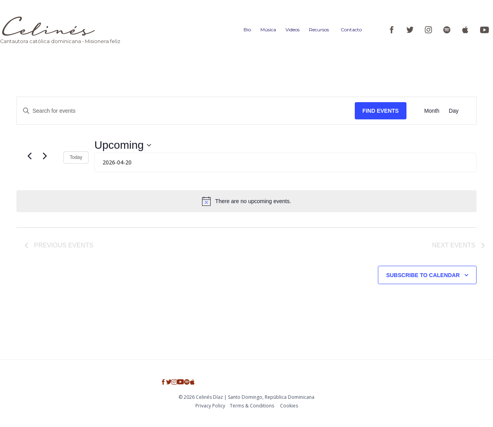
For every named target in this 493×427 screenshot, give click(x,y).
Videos (292, 29)
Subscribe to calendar (423, 275)
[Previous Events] (29, 156)
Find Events (381, 111)
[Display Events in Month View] (431, 110)
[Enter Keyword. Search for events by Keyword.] (186, 111)
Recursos (319, 29)
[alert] (246, 201)
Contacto (351, 29)
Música (268, 29)
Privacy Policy (210, 405)
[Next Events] (44, 156)
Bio (247, 29)
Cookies (289, 405)
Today (76, 157)
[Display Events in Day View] (454, 110)
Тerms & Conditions (252, 405)
